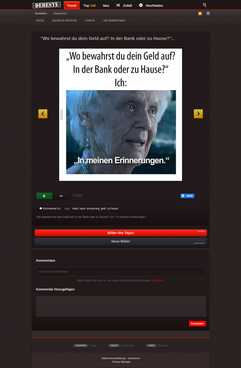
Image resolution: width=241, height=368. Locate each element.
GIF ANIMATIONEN (113, 20)
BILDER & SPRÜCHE (64, 20)
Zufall (124, 5)
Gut (44, 196)
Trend (71, 5)
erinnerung (93, 208)
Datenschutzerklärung (114, 358)
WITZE (39, 20)
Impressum (134, 358)
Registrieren (60, 13)
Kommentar (50, 208)
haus (82, 208)
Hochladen (151, 5)
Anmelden (41, 13)
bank (75, 208)
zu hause (112, 208)
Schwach (61, 196)
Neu (106, 5)
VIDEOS (89, 20)
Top (89, 5)
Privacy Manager (121, 361)
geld (103, 208)
